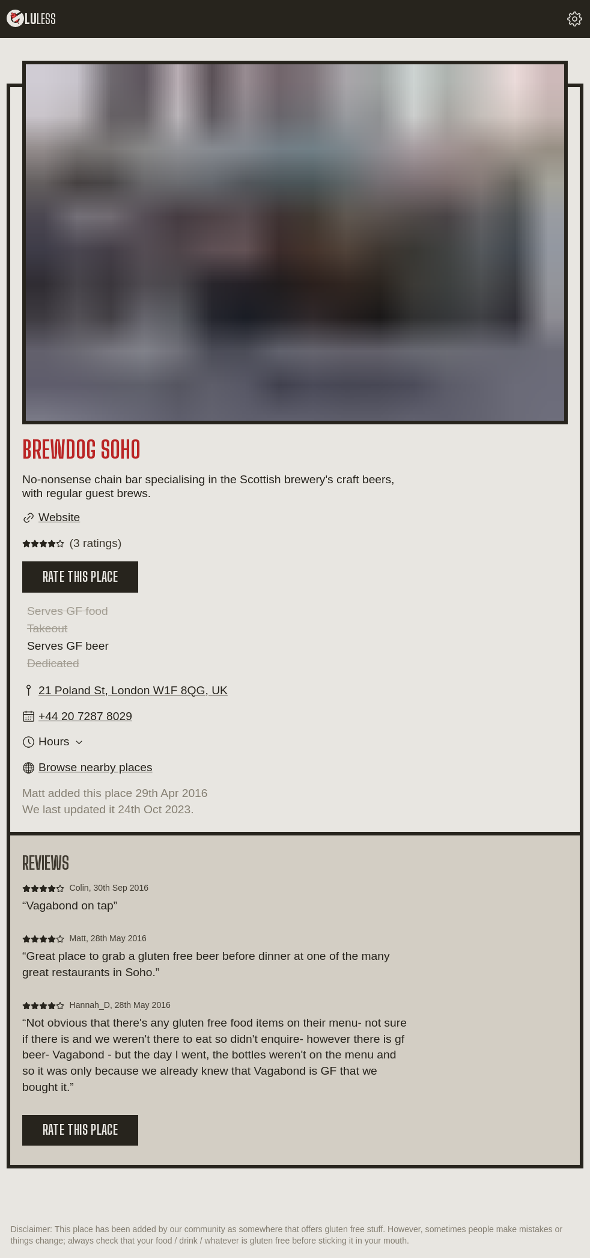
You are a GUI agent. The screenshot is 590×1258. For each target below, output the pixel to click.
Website (59, 517)
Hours (53, 741)
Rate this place (80, 577)
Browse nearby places (95, 767)
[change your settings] (575, 19)
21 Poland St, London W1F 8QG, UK (133, 690)
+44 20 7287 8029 (85, 716)
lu (31, 19)
